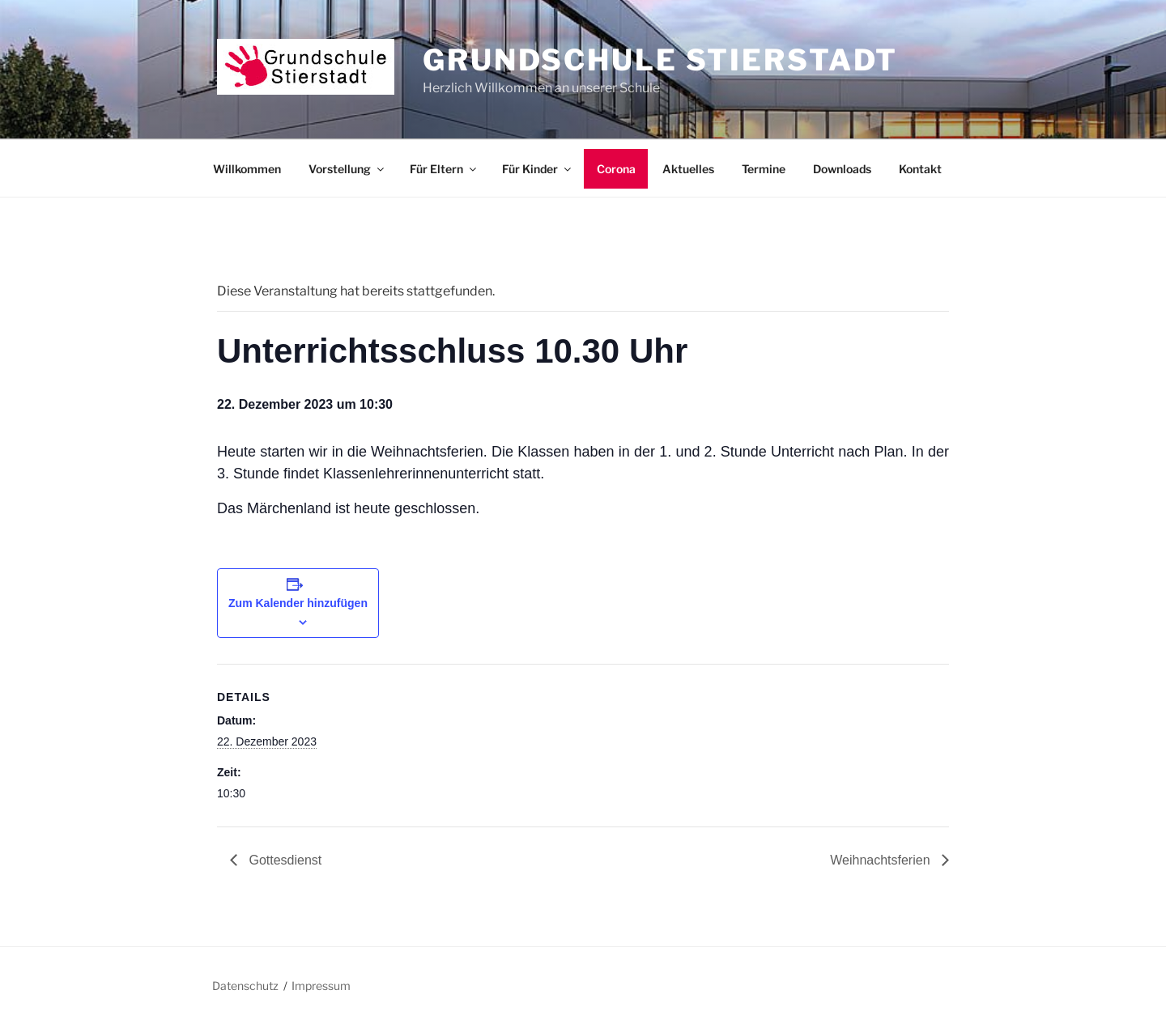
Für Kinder (537, 169)
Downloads (842, 169)
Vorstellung (347, 169)
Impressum (321, 985)
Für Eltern (444, 169)
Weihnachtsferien (882, 860)
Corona (616, 169)
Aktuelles (688, 169)
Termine (763, 169)
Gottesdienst (283, 860)
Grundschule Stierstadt (660, 60)
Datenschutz (245, 985)
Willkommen (247, 169)
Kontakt (920, 169)
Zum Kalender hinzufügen (298, 603)
